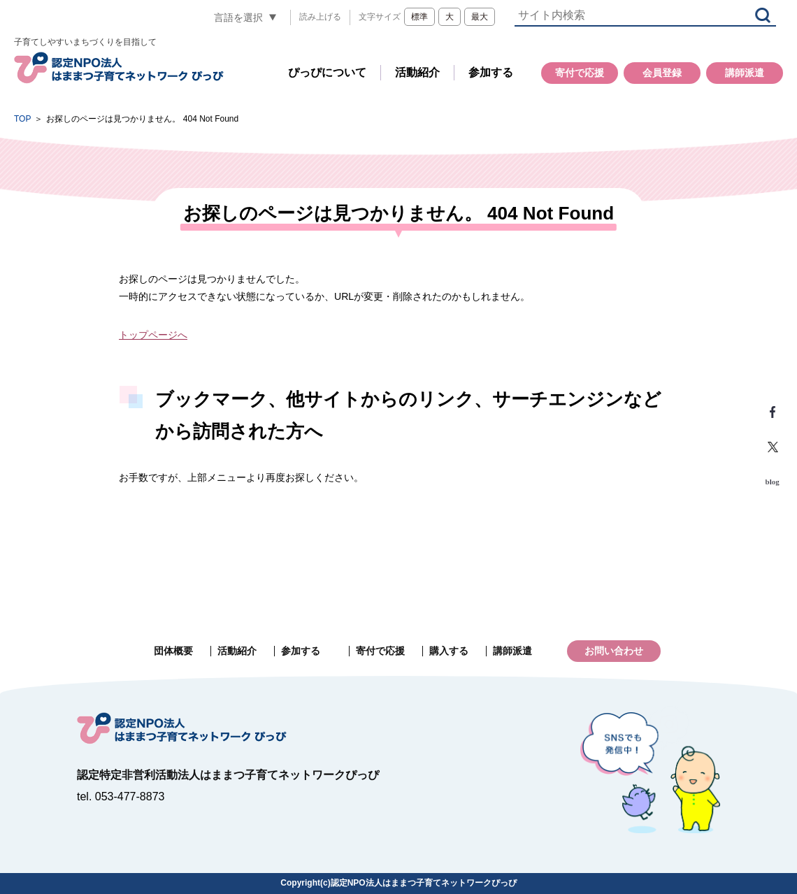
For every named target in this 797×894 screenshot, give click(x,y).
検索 (762, 15)
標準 (419, 17)
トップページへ (153, 334)
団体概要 (173, 651)
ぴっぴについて (327, 72)
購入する (448, 651)
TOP (22, 119)
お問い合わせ (613, 650)
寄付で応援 (579, 72)
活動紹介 (417, 72)
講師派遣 (744, 72)
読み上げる (320, 17)
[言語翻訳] (245, 17)
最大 (479, 17)
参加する (490, 72)
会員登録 (662, 72)
